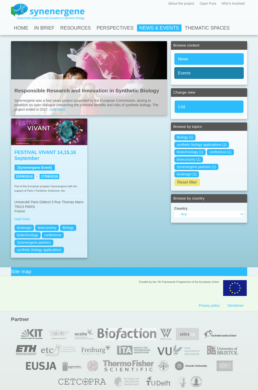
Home (21, 28)
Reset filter (187, 182)
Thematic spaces (207, 28)
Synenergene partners (34, 242)
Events (184, 73)
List (181, 106)
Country (181, 208)
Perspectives (115, 28)
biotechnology (27, 235)
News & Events (159, 28)
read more (57, 109)
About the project (181, 3)
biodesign (24, 228)
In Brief (44, 28)
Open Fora (208, 3)
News (183, 59)
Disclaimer (235, 305)
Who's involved (233, 3)
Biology (68, 228)
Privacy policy (209, 305)
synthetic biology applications (39, 250)
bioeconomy (47, 228)
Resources (75, 28)
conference (52, 235)
